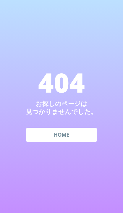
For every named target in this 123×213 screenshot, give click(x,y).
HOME (61, 134)
